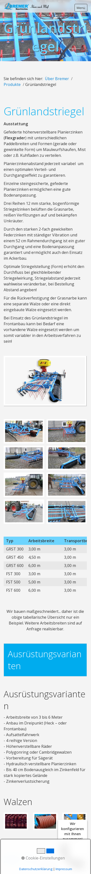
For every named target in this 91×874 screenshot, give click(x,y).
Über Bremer (57, 78)
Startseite (11, 856)
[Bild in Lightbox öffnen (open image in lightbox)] (45, 381)
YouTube (31, 861)
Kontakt (29, 856)
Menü (81, 8)
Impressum (48, 856)
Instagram (12, 861)
